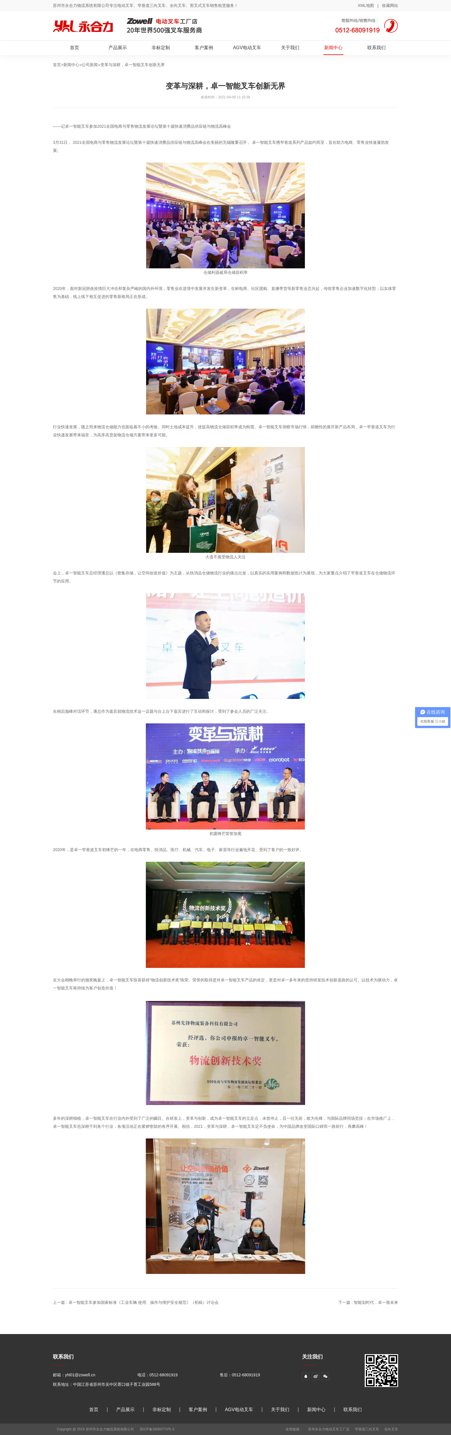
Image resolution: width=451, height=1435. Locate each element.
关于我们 (290, 47)
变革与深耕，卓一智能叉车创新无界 (132, 64)
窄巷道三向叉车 (367, 1429)
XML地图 (366, 5)
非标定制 (161, 47)
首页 (74, 47)
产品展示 (117, 47)
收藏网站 (390, 5)
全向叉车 (391, 1429)
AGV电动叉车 (247, 47)
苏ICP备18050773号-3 (157, 1429)
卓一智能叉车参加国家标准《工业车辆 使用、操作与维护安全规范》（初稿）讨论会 (143, 1302)
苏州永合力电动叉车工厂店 (328, 1429)
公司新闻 (90, 64)
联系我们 (376, 47)
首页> (58, 64)
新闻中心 (333, 47)
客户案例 (204, 47)
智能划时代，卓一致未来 (376, 1302)
